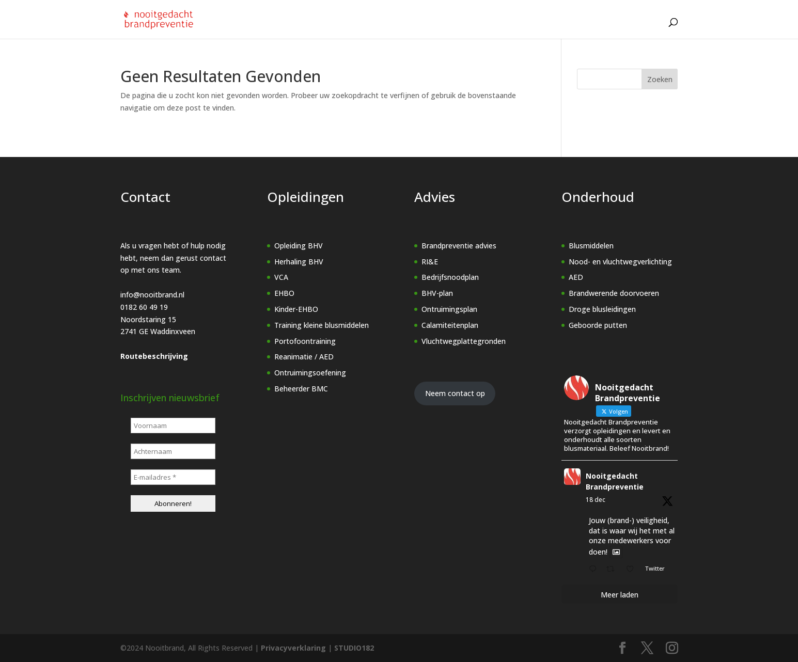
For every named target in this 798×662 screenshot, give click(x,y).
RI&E (429, 261)
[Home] (313, 28)
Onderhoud (471, 28)
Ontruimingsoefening (310, 372)
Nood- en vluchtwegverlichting (620, 261)
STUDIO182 (354, 648)
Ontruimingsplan (449, 309)
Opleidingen (356, 28)
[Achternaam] (173, 451)
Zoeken (659, 79)
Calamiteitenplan (449, 325)
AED (576, 277)
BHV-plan (437, 293)
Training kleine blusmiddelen (321, 325)
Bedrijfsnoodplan (450, 277)
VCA (281, 277)
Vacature (586, 28)
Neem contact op (455, 393)
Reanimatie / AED (304, 356)
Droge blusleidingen (602, 309)
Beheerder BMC (301, 388)
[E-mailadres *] (173, 477)
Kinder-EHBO (296, 309)
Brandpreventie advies (458, 245)
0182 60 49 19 (144, 307)
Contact (634, 28)
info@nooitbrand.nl (152, 295)
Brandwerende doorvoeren (614, 293)
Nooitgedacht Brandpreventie (615, 481)
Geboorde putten (598, 325)
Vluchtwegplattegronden (463, 341)
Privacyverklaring (293, 648)
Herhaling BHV (298, 261)
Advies (414, 28)
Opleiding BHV (298, 245)
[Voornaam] (173, 425)
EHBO (284, 293)
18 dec (595, 499)
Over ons (533, 28)
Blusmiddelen (591, 245)
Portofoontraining (305, 341)
